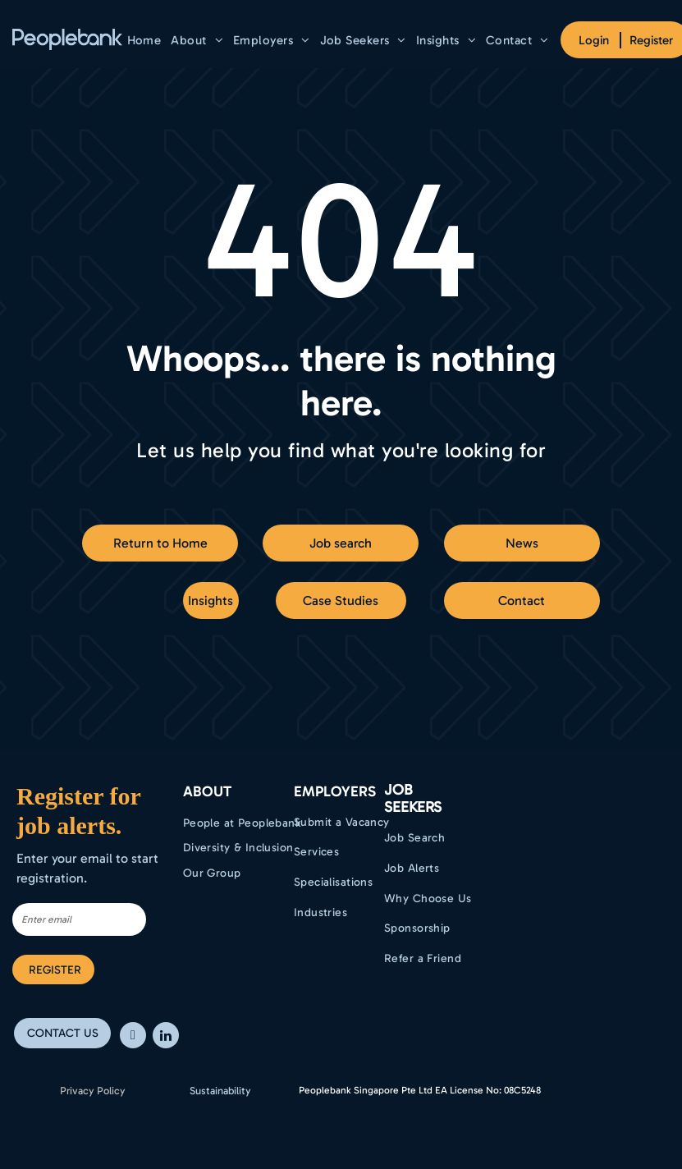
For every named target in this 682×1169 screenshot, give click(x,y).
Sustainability (220, 1090)
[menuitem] (144, 40)
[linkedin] (166, 1037)
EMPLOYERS (335, 791)
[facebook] (133, 1037)
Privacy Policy (93, 1090)
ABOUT (207, 791)
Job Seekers (413, 799)
